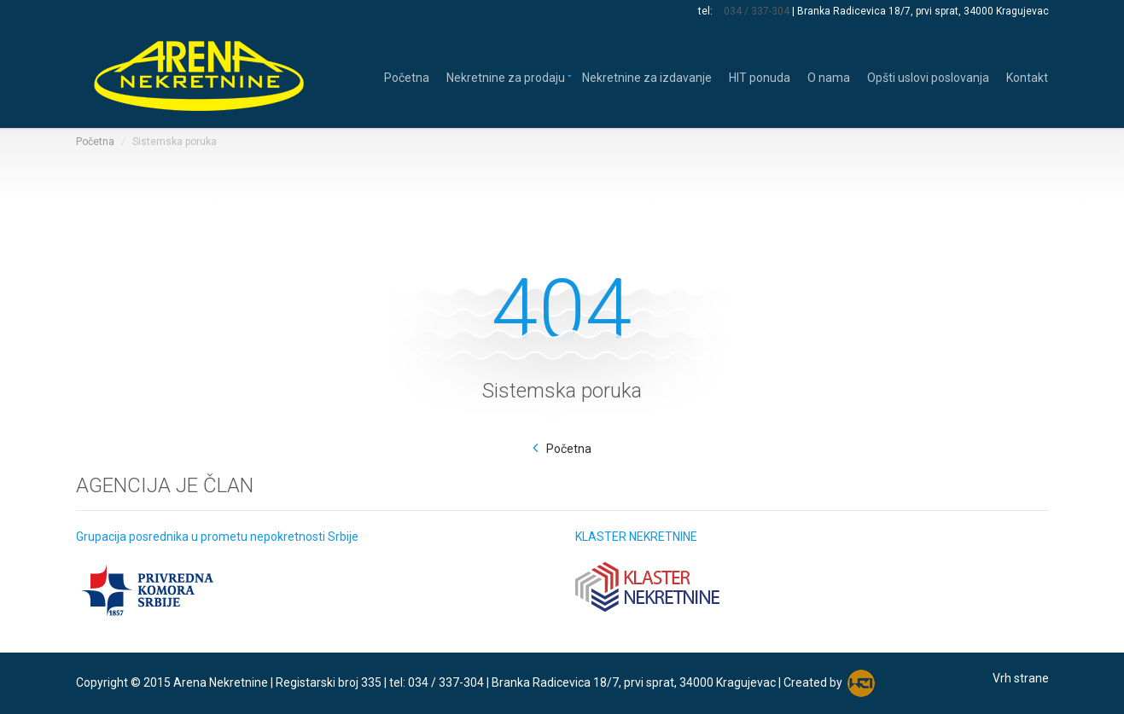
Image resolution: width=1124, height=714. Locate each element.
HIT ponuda (759, 76)
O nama (828, 76)
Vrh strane (1021, 678)
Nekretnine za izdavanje (647, 76)
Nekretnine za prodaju (505, 76)
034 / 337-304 (756, 11)
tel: (706, 11)
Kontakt (1027, 76)
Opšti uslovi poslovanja (928, 76)
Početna (406, 76)
